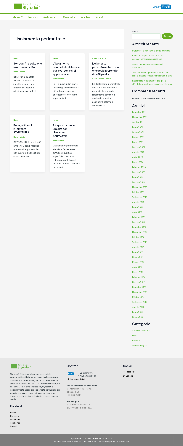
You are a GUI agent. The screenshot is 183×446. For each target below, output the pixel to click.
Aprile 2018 (138, 218)
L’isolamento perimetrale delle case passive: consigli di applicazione (67, 69)
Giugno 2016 (138, 321)
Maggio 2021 (138, 145)
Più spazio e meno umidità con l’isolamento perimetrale (64, 130)
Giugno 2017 (138, 263)
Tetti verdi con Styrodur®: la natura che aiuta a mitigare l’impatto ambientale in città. (150, 78)
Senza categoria (140, 349)
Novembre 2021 (140, 126)
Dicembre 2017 (140, 233)
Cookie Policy (104, 441)
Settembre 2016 (140, 307)
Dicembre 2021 (139, 121)
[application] (34, 17)
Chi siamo (14, 415)
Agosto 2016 (138, 311)
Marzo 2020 (138, 170)
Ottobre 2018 (139, 199)
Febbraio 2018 (139, 223)
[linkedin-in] (148, 375)
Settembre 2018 (140, 204)
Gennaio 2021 (139, 155)
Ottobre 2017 (139, 243)
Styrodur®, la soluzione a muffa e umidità (26, 67)
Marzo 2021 (138, 150)
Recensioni (15, 419)
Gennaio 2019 (139, 189)
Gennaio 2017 (139, 287)
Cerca (135, 31)
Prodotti (31, 17)
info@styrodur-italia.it (76, 378)
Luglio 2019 (138, 184)
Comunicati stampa (142, 335)
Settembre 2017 (140, 248)
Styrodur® (17, 17)
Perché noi (15, 423)
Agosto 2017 (138, 253)
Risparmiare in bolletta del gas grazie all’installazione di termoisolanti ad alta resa (151, 89)
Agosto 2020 (138, 160)
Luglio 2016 (138, 316)
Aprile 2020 (138, 165)
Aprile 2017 (138, 272)
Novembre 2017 (140, 238)
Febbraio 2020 (139, 174)
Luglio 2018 (138, 214)
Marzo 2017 (138, 277)
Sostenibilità (64, 17)
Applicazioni (46, 17)
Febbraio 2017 (139, 282)
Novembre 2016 (140, 297)
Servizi (13, 412)
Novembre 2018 (140, 194)
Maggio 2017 (138, 267)
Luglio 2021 (138, 135)
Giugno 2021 (138, 140)
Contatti (91, 17)
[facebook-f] (148, 371)
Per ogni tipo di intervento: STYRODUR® (23, 128)
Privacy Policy (89, 441)
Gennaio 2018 (139, 228)
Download (78, 17)
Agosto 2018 (138, 209)
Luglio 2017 (138, 258)
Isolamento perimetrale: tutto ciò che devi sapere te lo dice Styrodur (106, 69)
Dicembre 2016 (140, 292)
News (16, 58)
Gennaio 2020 (139, 179)
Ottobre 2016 (139, 302)
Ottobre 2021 (138, 130)
